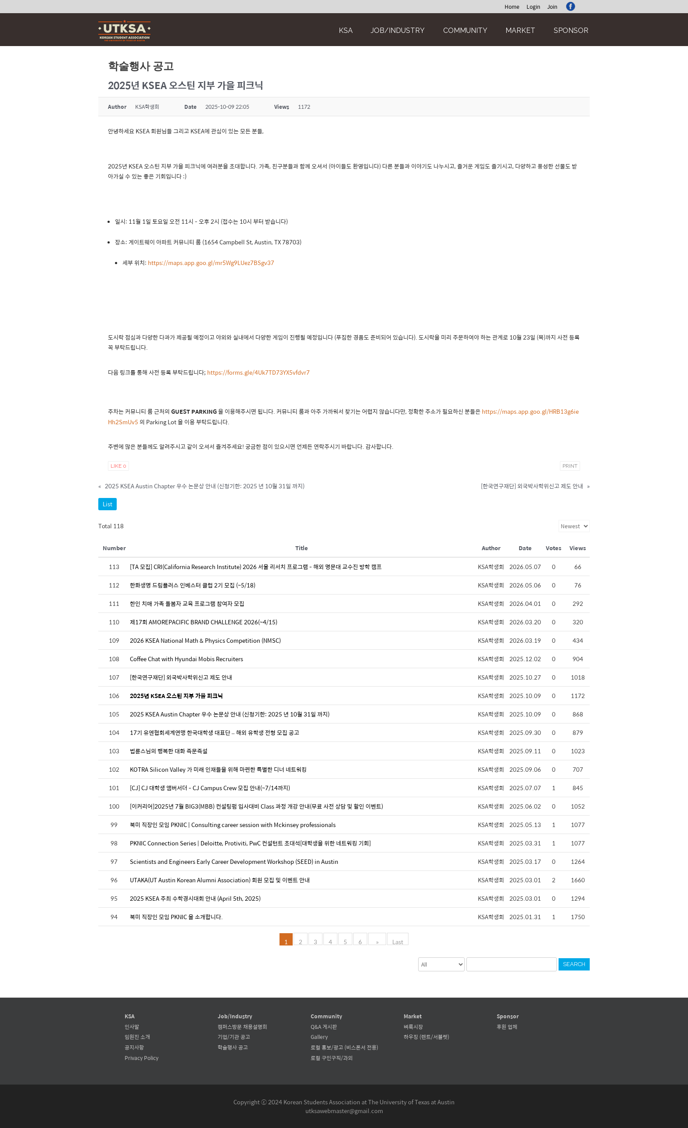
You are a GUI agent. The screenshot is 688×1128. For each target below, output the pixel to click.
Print (570, 466)
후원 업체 (507, 1027)
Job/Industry (398, 30)
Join (552, 7)
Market (520, 30)
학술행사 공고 (233, 1047)
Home (512, 7)
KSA (346, 30)
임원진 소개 (137, 1037)
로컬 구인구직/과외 (332, 1058)
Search (574, 964)
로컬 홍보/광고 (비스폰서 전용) (344, 1047)
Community (465, 30)
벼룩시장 (413, 1027)
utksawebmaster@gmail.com (344, 1110)
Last (395, 941)
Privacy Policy (141, 1058)
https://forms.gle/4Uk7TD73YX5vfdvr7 (258, 372)
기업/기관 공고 (234, 1037)
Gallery (319, 1037)
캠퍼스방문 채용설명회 (242, 1027)
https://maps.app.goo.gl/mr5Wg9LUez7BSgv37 (211, 262)
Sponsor (571, 30)
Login (533, 7)
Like (118, 466)
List (107, 503)
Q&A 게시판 (324, 1027)
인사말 (132, 1027)
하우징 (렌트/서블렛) (426, 1037)
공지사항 (134, 1047)
